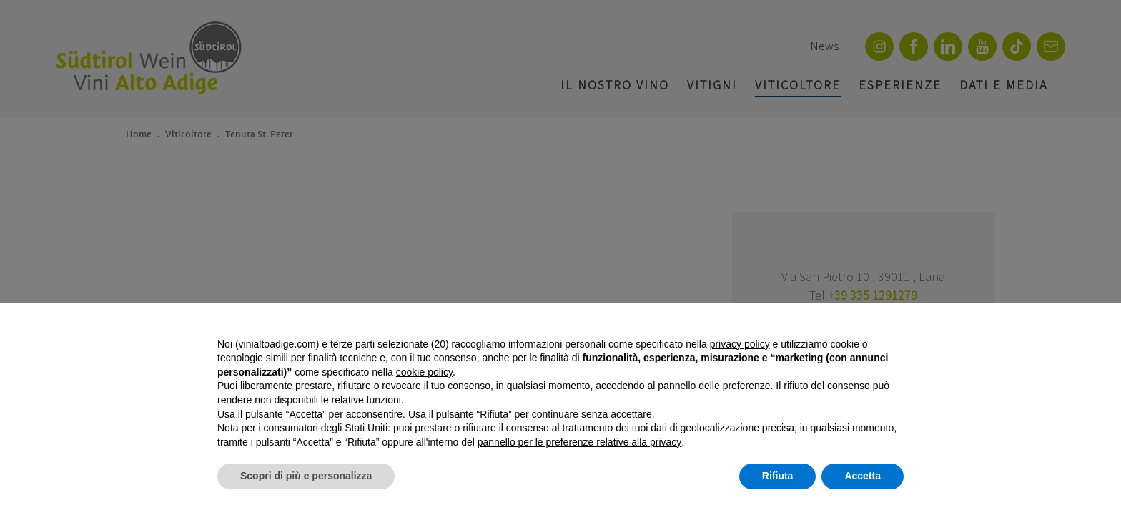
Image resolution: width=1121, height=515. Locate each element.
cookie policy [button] (424, 372)
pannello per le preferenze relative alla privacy (580, 442)
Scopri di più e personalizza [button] (306, 475)
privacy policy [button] (740, 344)
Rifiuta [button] (778, 475)
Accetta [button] (862, 475)
